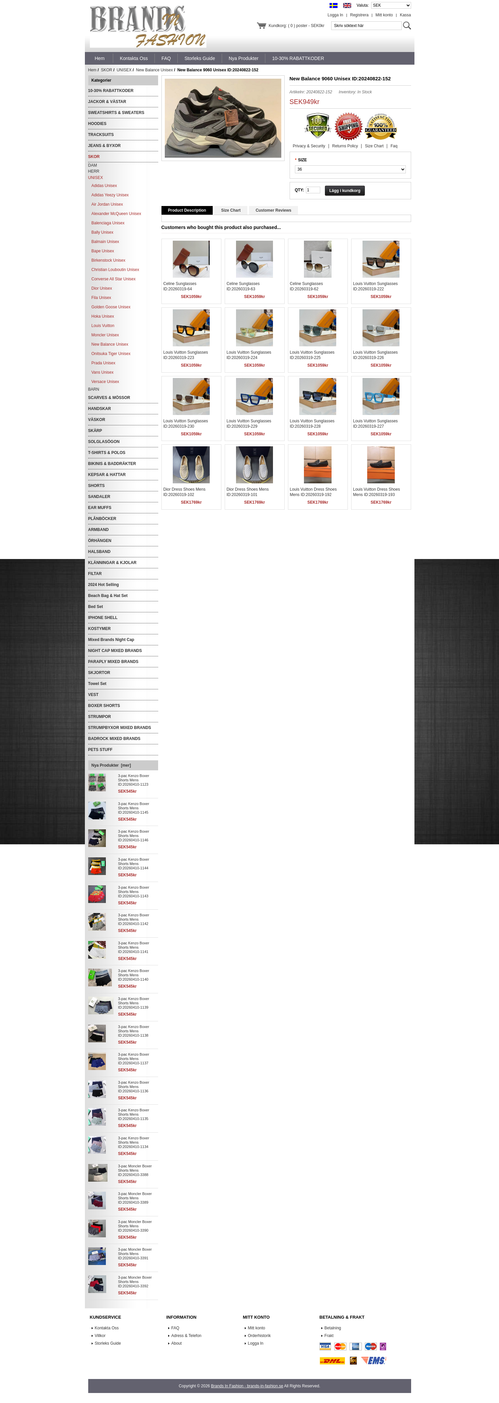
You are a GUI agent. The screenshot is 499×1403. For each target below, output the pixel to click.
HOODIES (97, 123)
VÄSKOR (96, 419)
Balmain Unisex (105, 241)
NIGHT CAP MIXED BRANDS (115, 650)
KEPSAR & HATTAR (107, 474)
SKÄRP (95, 430)
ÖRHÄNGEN (100, 540)
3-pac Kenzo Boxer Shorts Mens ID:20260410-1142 (133, 919)
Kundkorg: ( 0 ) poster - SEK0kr (296, 25)
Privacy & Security (309, 146)
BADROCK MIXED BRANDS (114, 738)
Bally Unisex (103, 232)
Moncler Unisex (105, 335)
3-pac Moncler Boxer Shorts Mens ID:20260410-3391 (135, 1253)
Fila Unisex (101, 297)
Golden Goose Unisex (111, 307)
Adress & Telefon (186, 1335)
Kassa (405, 15)
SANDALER (99, 496)
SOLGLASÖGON (104, 441)
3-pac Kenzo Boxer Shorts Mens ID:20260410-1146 (133, 835)
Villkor (100, 1335)
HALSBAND (99, 551)
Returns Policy (345, 146)
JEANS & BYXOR (104, 145)
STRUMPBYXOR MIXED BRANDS (119, 727)
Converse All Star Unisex (114, 279)
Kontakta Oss (107, 1328)
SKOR (106, 70)
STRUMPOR (99, 716)
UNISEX (124, 70)
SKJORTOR (99, 672)
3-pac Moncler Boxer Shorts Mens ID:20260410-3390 (135, 1226)
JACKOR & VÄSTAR (107, 101)
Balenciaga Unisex (108, 223)
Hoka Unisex (103, 316)
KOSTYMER (99, 628)
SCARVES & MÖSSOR (109, 397)
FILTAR (95, 573)
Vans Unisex (103, 372)
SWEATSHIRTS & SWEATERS (116, 112)
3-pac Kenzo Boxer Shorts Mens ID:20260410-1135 (133, 1114)
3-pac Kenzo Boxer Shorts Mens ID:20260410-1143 (133, 891)
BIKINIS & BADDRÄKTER (112, 463)
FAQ (175, 1328)
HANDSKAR (99, 408)
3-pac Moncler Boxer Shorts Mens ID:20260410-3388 (135, 1170)
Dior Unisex (102, 288)
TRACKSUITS (101, 134)
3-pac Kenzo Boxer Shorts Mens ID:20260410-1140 (133, 975)
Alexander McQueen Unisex (116, 213)
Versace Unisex (105, 381)
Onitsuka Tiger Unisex (111, 353)
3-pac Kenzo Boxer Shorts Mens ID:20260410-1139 (133, 1003)
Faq (393, 146)
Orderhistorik (259, 1335)
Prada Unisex (104, 363)
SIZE (302, 160)
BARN (93, 389)
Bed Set (95, 606)
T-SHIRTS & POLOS (106, 452)
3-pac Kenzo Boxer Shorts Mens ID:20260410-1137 (133, 1058)
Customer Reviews (273, 210)
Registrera (359, 15)
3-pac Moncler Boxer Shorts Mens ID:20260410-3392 (135, 1281)
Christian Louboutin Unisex (115, 269)
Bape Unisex (103, 251)
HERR (94, 171)
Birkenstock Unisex (108, 260)
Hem (100, 58)
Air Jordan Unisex (107, 204)
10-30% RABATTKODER (110, 90)
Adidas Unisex (104, 185)
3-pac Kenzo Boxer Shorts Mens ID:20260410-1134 (133, 1142)
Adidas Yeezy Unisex (110, 195)
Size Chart (374, 146)
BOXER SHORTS (104, 705)
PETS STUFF (100, 749)
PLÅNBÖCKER (102, 518)
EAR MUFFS (100, 507)
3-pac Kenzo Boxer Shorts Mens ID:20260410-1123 (133, 780)
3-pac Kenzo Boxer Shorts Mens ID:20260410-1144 (133, 863)
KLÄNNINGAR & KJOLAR (112, 562)
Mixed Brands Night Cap (111, 639)
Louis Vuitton (103, 325)
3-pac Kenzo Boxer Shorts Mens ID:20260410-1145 (133, 808)
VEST (93, 694)
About (176, 1343)
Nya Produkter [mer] (111, 765)
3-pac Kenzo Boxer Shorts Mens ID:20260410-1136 (133, 1086)
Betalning (333, 1328)
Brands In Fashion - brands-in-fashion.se (247, 1386)
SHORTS (96, 485)
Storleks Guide (108, 1343)
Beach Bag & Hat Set (108, 595)
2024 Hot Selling (103, 584)
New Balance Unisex (154, 70)
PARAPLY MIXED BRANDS (113, 661)
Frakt (329, 1335)
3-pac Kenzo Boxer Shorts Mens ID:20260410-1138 (133, 1031)
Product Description (187, 210)
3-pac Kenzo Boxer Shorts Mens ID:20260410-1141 (133, 947)
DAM (92, 165)
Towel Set (97, 683)
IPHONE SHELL (103, 617)
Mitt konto (384, 15)
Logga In (335, 15)
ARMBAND (98, 529)
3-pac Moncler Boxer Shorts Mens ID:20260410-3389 (135, 1198)
